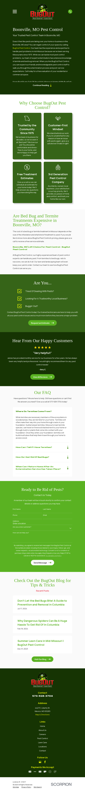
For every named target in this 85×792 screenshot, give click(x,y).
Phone (15, 516)
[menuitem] (16, 787)
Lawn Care (42, 743)
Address (16, 522)
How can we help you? (21, 533)
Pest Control (42, 739)
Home (42, 726)
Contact (42, 751)
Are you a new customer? (22, 528)
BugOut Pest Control (21, 48)
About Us (42, 730)
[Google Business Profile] (40, 762)
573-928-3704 (42, 696)
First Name (17, 510)
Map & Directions (42, 715)
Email (45, 516)
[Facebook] (45, 762)
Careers (42, 735)
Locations (42, 747)
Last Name (47, 510)
